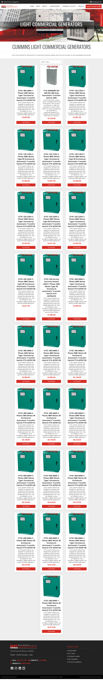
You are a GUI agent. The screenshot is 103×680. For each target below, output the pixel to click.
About (44, 6)
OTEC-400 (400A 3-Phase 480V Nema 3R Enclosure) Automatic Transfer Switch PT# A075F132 (51, 419)
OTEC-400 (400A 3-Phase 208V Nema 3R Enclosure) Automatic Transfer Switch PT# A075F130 (77, 356)
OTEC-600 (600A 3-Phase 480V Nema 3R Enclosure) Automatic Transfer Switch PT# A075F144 (51, 544)
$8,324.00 (77, 441)
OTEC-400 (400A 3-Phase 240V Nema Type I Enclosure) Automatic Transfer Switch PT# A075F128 (26, 356)
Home (32, 6)
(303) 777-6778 (18, 661)
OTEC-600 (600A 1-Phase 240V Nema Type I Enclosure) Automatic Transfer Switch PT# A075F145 (77, 544)
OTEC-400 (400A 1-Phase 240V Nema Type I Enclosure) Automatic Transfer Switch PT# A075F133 (26, 96)
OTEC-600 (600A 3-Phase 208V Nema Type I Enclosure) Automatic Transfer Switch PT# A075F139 (77, 419)
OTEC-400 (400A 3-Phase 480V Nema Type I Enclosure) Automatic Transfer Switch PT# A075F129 (51, 356)
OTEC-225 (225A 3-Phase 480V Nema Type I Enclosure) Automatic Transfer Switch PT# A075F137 (77, 222)
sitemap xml (88, 678)
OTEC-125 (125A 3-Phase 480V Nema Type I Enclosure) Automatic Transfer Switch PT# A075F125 (51, 160)
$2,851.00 (77, 118)
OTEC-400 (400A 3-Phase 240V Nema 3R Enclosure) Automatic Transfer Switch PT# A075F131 (26, 419)
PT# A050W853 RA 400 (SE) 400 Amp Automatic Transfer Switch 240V (51, 95)
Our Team (71, 654)
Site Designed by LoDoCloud (9, 678)
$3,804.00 (26, 182)
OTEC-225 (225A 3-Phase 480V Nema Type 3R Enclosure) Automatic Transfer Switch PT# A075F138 (26, 285)
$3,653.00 (26, 244)
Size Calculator (72, 660)
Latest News (71, 652)
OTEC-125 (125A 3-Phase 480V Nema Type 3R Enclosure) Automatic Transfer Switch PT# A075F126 (77, 160)
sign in (100, 678)
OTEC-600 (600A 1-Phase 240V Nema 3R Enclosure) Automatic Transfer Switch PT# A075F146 (51, 606)
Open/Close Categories (10, 2)
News (38, 6)
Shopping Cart (95, 2)
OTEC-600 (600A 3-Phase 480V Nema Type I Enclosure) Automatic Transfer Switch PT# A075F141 (51, 481)
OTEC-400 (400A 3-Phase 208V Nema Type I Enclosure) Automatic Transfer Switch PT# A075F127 (77, 285)
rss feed (94, 678)
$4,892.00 (26, 118)
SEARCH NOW (20, 664)
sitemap (81, 678)
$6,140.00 (77, 378)
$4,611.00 (51, 244)
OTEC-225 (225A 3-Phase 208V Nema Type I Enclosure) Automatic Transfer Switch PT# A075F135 (26, 222)
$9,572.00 (77, 503)
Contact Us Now (101, 19)
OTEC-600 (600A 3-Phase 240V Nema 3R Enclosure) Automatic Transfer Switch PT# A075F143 (26, 544)
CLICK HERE (37, 661)
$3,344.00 (51, 119)
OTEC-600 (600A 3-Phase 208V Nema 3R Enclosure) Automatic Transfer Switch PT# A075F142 (77, 481)
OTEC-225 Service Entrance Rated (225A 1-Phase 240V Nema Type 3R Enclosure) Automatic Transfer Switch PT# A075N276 (51, 288)
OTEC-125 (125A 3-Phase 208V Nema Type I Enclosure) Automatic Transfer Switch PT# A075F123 (77, 96)
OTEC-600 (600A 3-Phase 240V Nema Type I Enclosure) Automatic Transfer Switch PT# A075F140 (26, 481)
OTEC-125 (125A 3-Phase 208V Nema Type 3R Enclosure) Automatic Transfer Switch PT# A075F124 (26, 160)
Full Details (25, 123)
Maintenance (55, 6)
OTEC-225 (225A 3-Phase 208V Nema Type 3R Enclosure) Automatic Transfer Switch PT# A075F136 (51, 222)
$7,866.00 (51, 316)
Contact (80, 6)
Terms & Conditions (74, 663)
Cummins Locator (68, 6)
